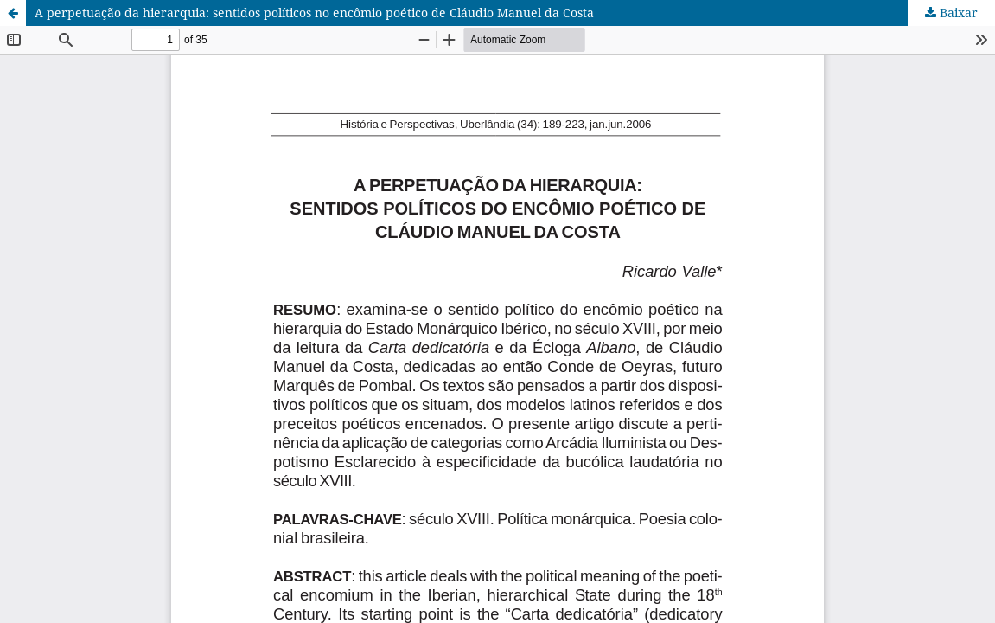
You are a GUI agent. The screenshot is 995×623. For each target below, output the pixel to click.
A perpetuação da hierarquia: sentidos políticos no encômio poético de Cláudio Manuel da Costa (314, 12)
